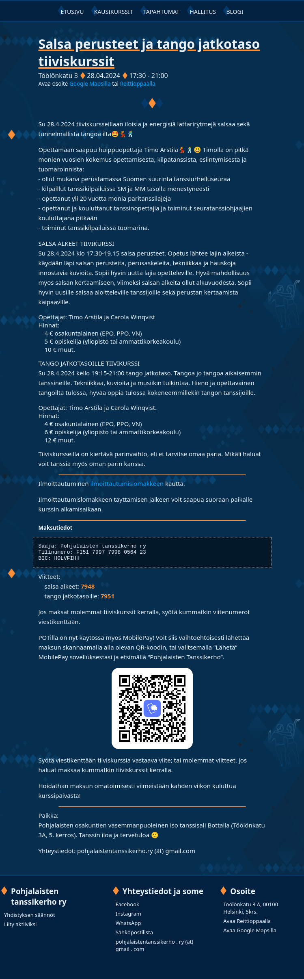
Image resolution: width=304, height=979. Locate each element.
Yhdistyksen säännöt (29, 918)
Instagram (128, 917)
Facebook (127, 908)
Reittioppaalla (137, 83)
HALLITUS (203, 11)
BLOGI (234, 11)
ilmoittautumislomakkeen (127, 483)
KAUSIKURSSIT (113, 11)
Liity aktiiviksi (20, 927)
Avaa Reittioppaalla (247, 924)
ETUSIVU (72, 11)
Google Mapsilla (90, 83)
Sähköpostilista (134, 936)
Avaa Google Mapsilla (249, 934)
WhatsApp (128, 926)
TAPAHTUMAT (161, 11)
